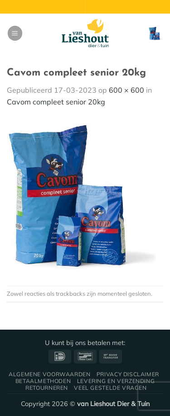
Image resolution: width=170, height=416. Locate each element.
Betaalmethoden (43, 381)
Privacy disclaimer (128, 374)
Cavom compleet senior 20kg (56, 101)
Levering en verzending (116, 381)
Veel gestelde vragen (110, 387)
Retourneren (46, 387)
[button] (15, 33)
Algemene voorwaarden (49, 374)
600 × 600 (126, 90)
